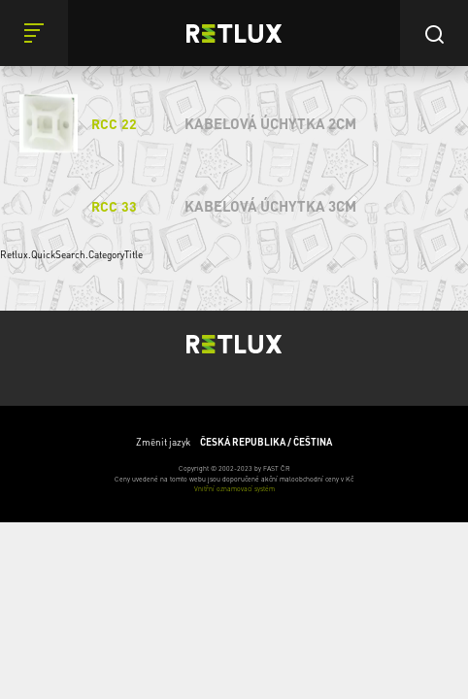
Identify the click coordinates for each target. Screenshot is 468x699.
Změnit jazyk (234, 442)
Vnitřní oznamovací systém (234, 488)
